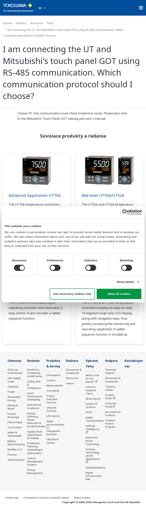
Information (53, 375)
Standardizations (96, 467)
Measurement (55, 385)
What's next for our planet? (92, 378)
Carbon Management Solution (35, 461)
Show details (125, 281)
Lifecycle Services (51, 409)
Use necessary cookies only (72, 293)
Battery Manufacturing (16, 442)
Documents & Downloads (73, 371)
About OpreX (93, 398)
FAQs (50, 23)
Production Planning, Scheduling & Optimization (34, 448)
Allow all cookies (118, 293)
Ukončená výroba (52, 441)
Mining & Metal (13, 407)
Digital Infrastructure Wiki (94, 476)
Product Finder (109, 396)
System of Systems (91, 405)
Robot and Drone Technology (92, 441)
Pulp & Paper (15, 422)
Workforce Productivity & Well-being (34, 373)
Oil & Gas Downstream (15, 371)
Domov (7, 23)
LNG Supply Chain (14, 379)
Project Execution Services (52, 399)
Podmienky (12, 497)
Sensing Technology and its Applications (93, 454)
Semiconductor (16, 459)
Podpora (111, 361)
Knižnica (21, 23)
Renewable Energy (14, 398)
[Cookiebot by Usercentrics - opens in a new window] (125, 212)
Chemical (13, 386)
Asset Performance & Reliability (34, 396)
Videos (70, 383)
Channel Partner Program (110, 423)
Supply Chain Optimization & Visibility (35, 435)
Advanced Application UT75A (35, 195)
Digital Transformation (95, 419)
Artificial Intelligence (92, 427)
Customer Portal (111, 405)
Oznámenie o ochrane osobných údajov (46, 497)
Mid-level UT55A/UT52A (103, 195)
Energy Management (35, 471)
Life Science (53, 416)
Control (51, 380)
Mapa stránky (82, 497)
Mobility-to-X (15, 449)
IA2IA (89, 412)
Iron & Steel (14, 427)
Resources (36, 23)
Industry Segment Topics (91, 390)
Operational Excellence (34, 406)
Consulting (53, 391)
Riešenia (33, 361)
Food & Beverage (13, 415)
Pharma (12, 454)
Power (11, 391)
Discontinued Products (112, 413)
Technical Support (110, 371)
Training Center (110, 388)
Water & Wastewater (15, 434)
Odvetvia (14, 361)
